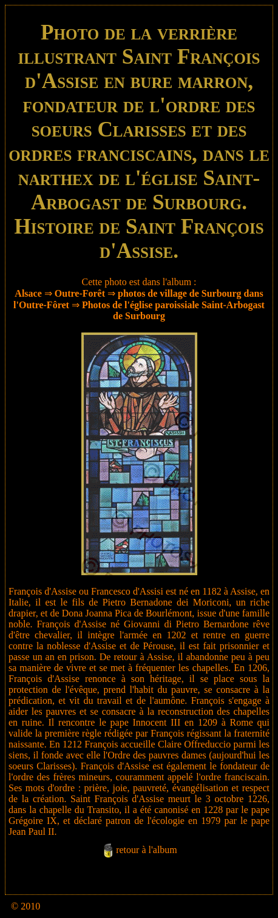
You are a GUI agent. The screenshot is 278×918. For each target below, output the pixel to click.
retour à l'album (146, 850)
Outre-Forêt (80, 293)
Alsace (28, 293)
